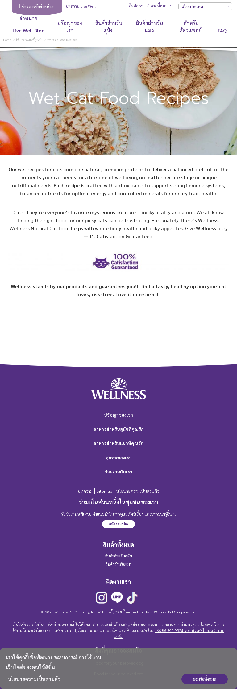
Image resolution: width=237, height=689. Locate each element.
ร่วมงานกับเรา (118, 471)
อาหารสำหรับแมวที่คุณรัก (118, 443)
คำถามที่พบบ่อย (159, 5)
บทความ (85, 491)
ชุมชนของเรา (118, 457)
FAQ (222, 30)
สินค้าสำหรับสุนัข (108, 27)
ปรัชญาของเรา (69, 27)
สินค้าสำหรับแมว (149, 27)
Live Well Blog (28, 30)
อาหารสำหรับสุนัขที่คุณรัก (119, 429)
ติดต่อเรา (136, 5)
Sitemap (104, 491)
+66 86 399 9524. (169, 630)
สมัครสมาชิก (118, 524)
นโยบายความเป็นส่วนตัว (34, 679)
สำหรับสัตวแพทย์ (191, 27)
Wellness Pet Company (72, 611)
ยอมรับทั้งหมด (204, 679)
